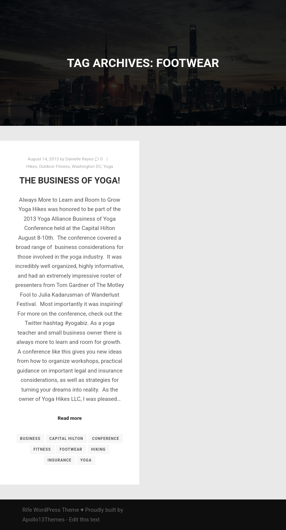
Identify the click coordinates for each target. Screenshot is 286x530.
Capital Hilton (66, 439)
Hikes (31, 166)
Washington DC (87, 166)
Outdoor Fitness (54, 166)
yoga (86, 460)
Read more (70, 418)
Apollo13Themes (43, 519)
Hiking (98, 449)
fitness (42, 449)
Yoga (108, 166)
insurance (60, 460)
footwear (71, 449)
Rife (27, 510)
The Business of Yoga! (69, 180)
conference (105, 439)
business (30, 439)
